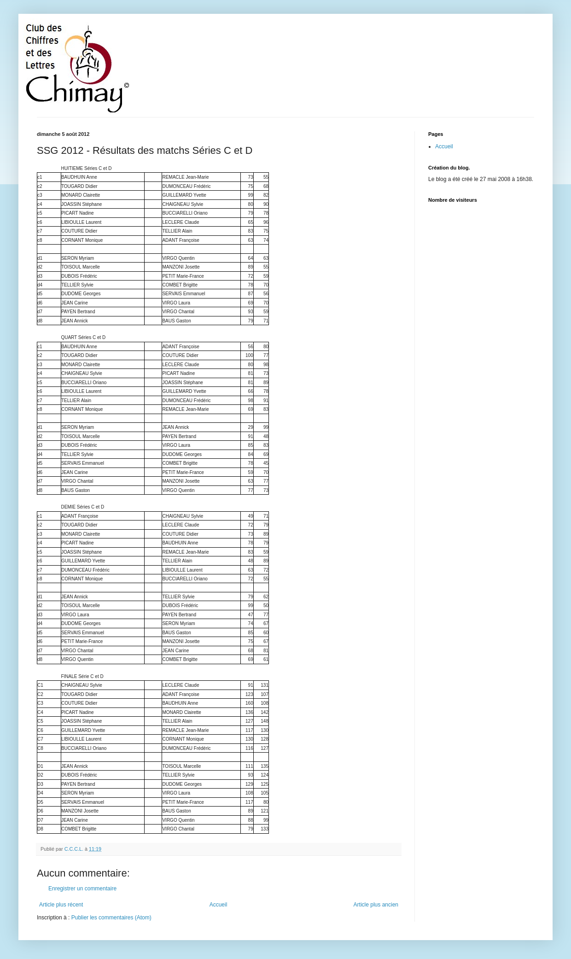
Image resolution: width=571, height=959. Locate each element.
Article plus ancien (376, 904)
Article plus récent (61, 904)
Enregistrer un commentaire (82, 888)
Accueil (218, 904)
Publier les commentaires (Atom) (111, 917)
